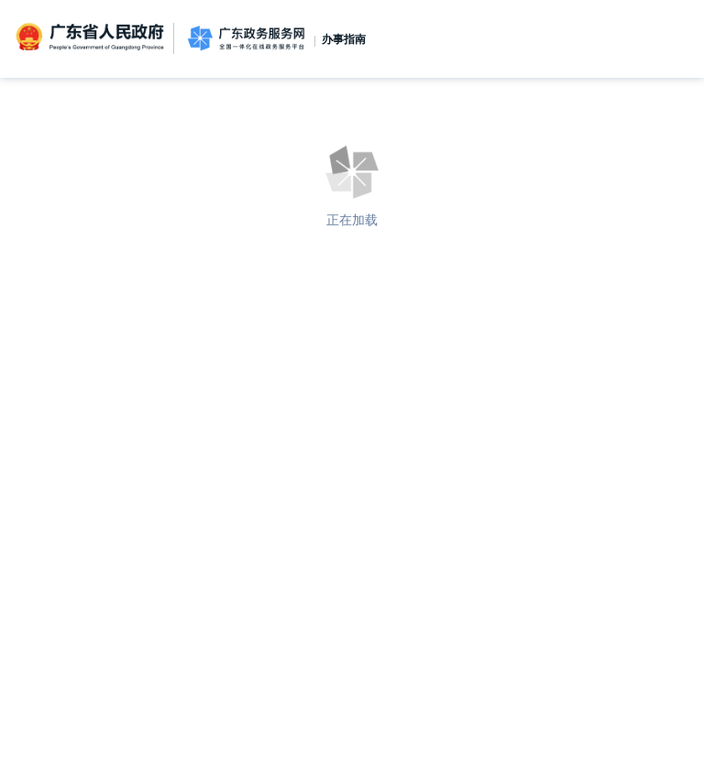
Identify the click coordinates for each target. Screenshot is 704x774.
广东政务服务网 (246, 39)
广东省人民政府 (92, 37)
